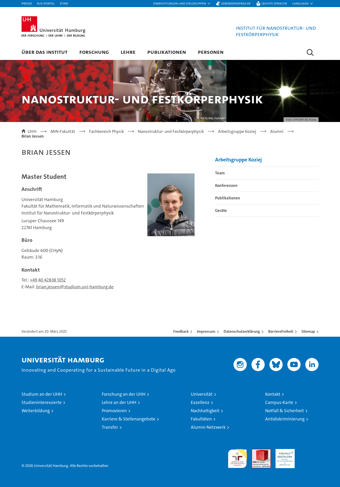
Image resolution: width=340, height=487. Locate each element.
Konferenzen (226, 185)
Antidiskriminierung (285, 419)
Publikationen (166, 52)
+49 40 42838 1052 (48, 280)
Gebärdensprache (236, 3)
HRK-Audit (284, 451)
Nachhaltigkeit (205, 411)
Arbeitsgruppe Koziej (238, 159)
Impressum (206, 331)
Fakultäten (201, 419)
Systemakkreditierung (309, 451)
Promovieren (114, 411)
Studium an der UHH (41, 394)
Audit (256, 451)
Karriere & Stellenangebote (128, 419)
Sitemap (308, 331)
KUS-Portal (46, 3)
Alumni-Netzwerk (208, 427)
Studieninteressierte (41, 402)
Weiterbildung (35, 411)
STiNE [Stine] (64, 3)
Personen (211, 52)
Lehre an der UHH (119, 402)
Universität (201, 394)
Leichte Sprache (274, 3)
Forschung (94, 52)
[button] (182, 3)
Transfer (110, 427)
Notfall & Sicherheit (284, 411)
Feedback (181, 331)
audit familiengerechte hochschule (237, 456)
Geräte (221, 210)
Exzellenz (200, 402)
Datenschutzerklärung (242, 331)
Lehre (128, 52)
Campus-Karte (279, 402)
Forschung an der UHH (123, 394)
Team (220, 173)
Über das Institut (44, 52)
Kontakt (272, 394)
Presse (26, 3)
